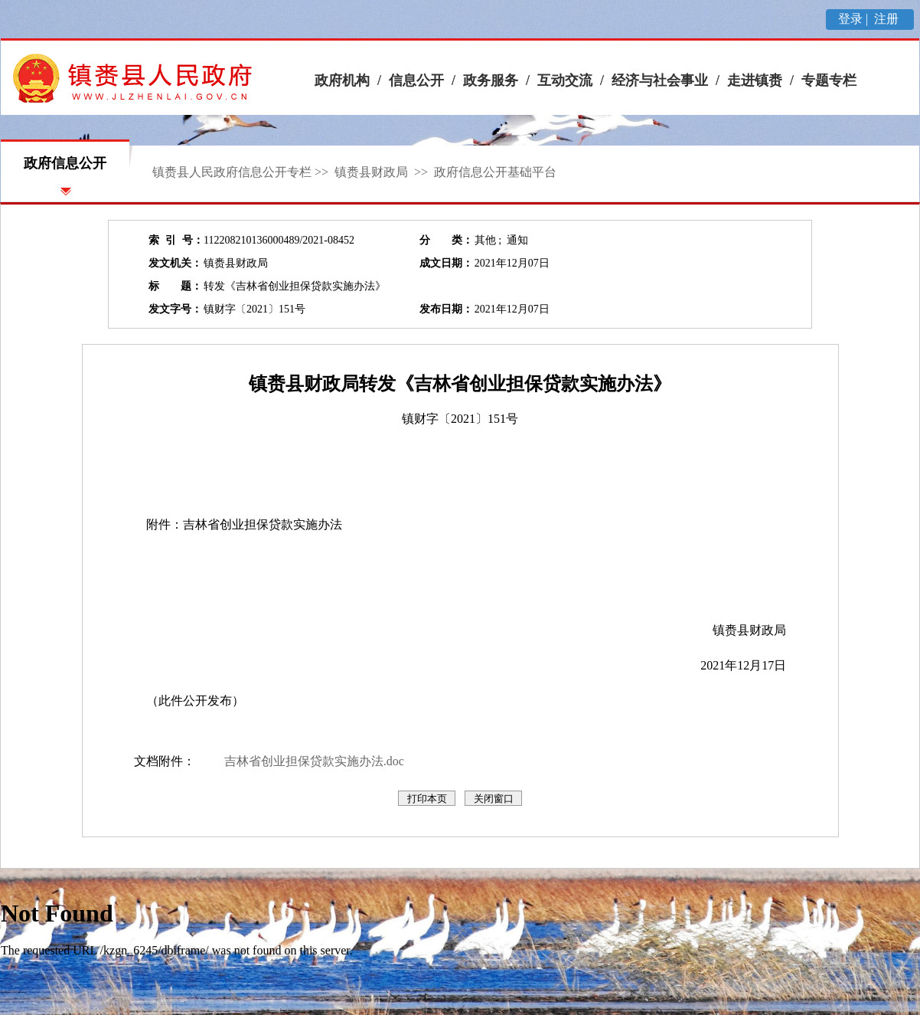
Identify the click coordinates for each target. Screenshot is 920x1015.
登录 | (854, 18)
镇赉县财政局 (372, 171)
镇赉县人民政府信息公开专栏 (232, 171)
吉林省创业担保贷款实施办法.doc (314, 761)
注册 (888, 18)
